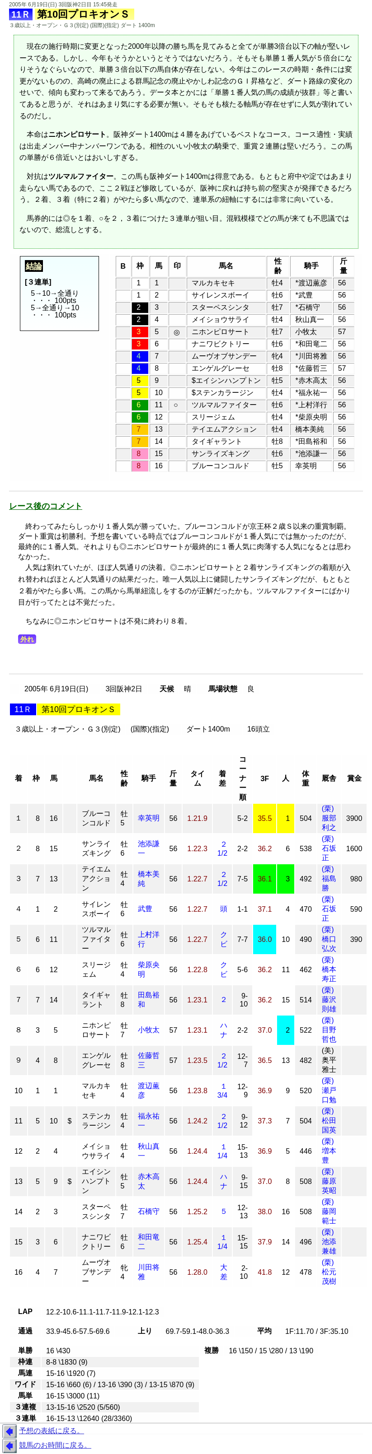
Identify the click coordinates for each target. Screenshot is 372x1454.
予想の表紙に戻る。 (42, 1431)
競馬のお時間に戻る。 (45, 1446)
